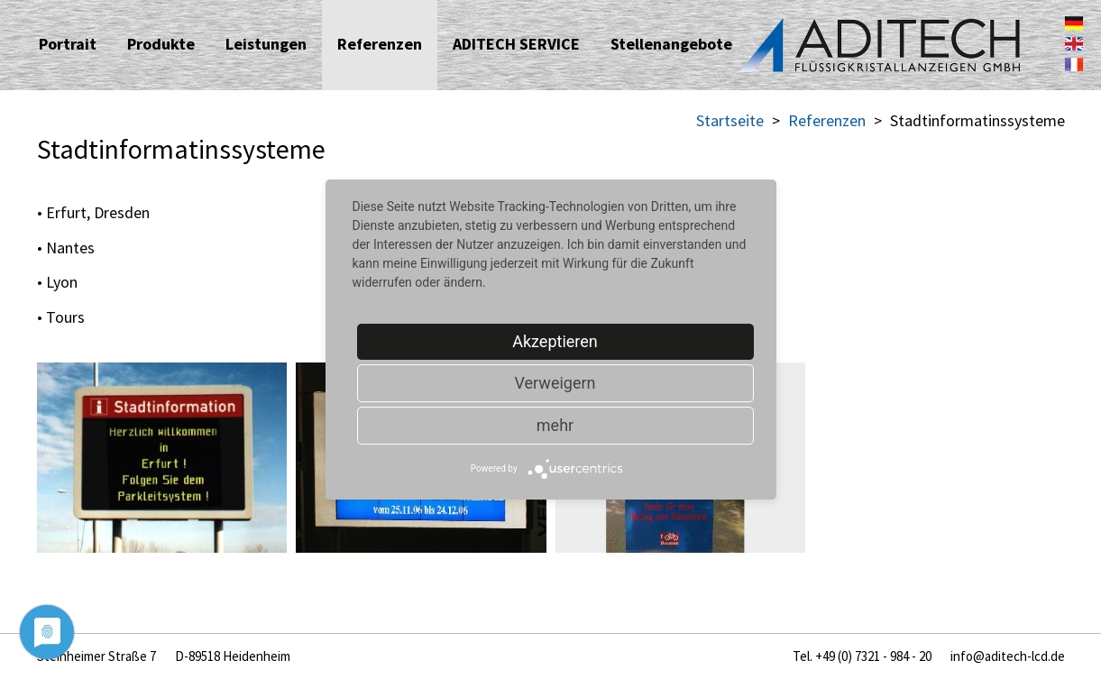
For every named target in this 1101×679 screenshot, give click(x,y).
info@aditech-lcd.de (1007, 656)
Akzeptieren (555, 341)
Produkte (161, 43)
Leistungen (266, 43)
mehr (555, 425)
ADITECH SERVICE (516, 43)
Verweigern (554, 382)
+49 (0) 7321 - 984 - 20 (873, 656)
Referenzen (379, 43)
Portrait (67, 43)
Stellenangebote (671, 43)
